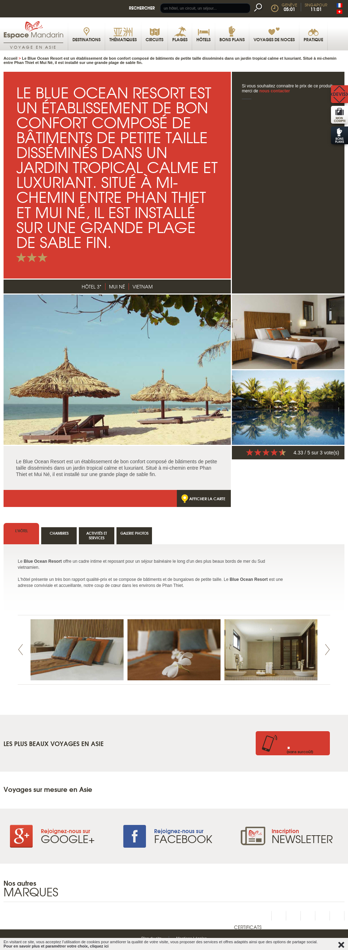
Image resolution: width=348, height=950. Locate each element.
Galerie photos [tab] (134, 533)
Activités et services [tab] (96, 535)
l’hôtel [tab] (21, 530)
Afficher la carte (207, 498)
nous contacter (274, 90)
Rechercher (142, 7)
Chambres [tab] (59, 533)
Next (327, 649)
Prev (20, 649)
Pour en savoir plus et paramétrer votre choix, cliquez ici (56, 946)
